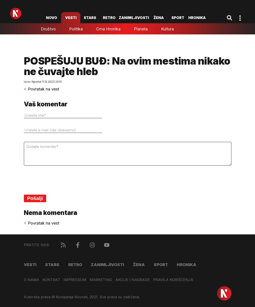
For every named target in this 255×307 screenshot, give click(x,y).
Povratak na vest (41, 89)
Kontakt (51, 280)
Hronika (197, 17)
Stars (90, 17)
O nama (31, 280)
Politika (76, 29)
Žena (158, 17)
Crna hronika (108, 29)
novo (51, 17)
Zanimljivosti (134, 17)
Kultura (167, 29)
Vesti (71, 17)
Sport (177, 17)
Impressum (75, 280)
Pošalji (35, 198)
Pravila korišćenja (173, 280)
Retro (109, 17)
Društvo (48, 29)
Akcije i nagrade (132, 280)
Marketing (101, 280)
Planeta (141, 29)
